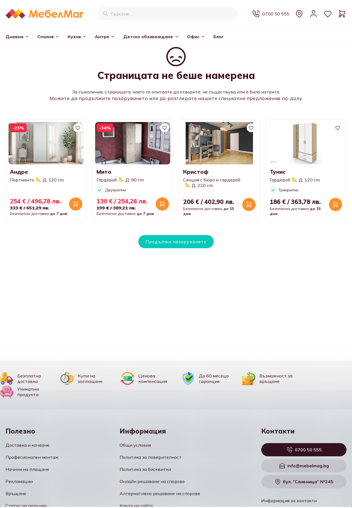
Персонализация (306, 473)
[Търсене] (105, 13)
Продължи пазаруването (176, 241)
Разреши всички (306, 457)
